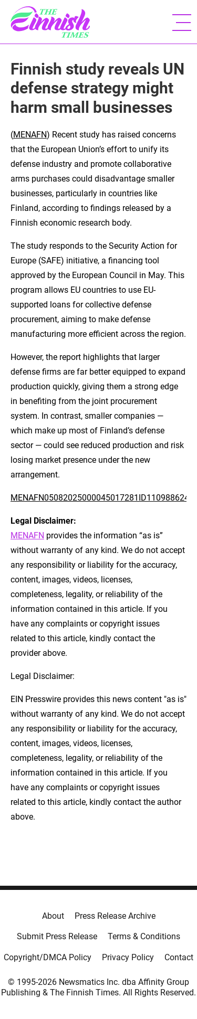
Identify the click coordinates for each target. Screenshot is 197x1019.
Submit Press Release (57, 936)
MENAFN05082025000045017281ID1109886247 (102, 498)
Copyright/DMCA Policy (47, 957)
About (53, 916)
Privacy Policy (128, 957)
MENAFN (30, 135)
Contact (178, 957)
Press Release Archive (115, 916)
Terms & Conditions (144, 936)
